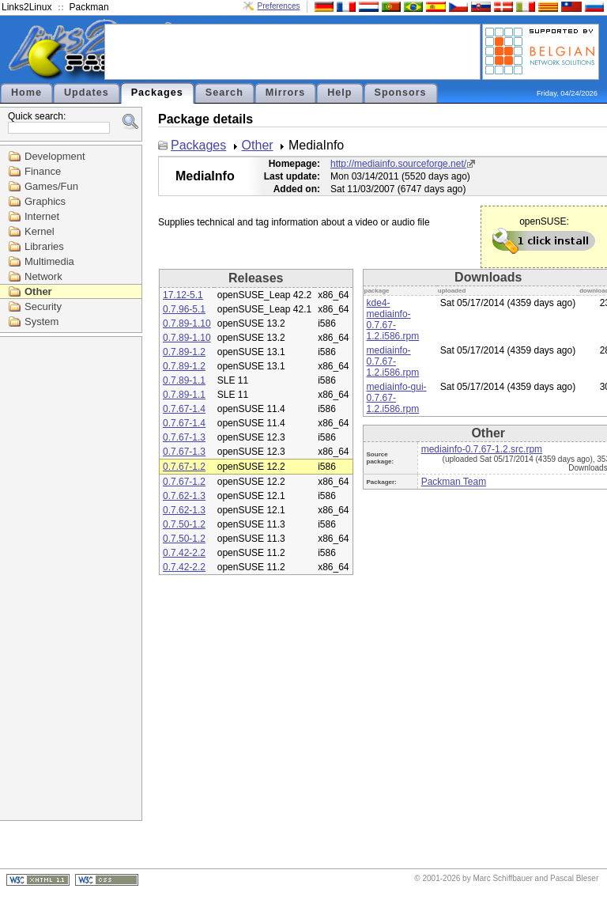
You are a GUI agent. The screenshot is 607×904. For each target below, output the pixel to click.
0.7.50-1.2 (184, 524)
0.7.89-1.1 (184, 380)
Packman (89, 7)
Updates (86, 92)
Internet (42, 216)
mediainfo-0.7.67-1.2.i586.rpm (393, 361)
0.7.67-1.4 (184, 408)
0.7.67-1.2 (184, 466)
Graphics (45, 201)
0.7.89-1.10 (187, 323)
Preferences (279, 6)
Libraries (44, 246)
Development (55, 156)
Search (224, 92)
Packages (157, 92)
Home (26, 92)
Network (43, 276)
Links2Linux (26, 7)
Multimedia (49, 261)
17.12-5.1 (183, 295)
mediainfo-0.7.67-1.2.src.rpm (481, 449)
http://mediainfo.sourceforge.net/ (398, 163)
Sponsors (401, 92)
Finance (43, 171)
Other (38, 291)
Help (339, 92)
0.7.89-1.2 (184, 351)
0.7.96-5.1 (184, 309)
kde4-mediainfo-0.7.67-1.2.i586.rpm (393, 319)
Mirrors (285, 92)
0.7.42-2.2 (184, 552)
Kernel (40, 231)
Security (43, 306)
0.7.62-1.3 (184, 495)
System (41, 321)
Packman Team (453, 481)
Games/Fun (51, 186)
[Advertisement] (292, 50)
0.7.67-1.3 (184, 437)
